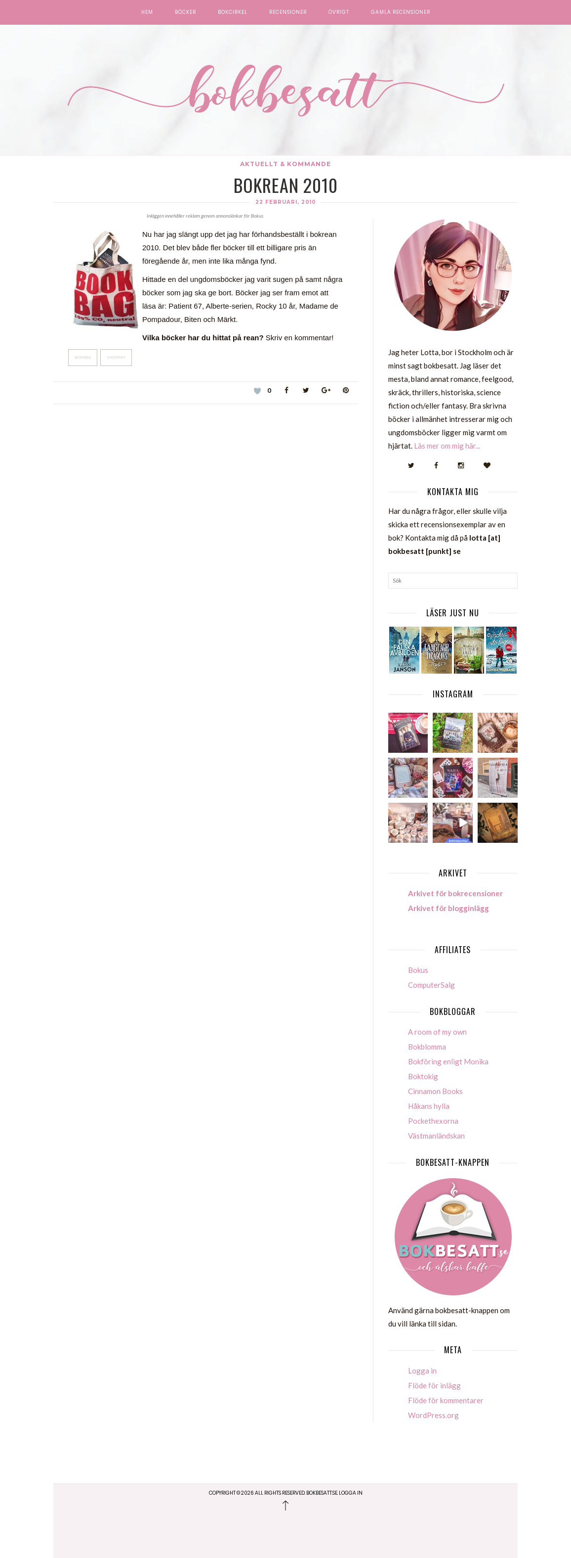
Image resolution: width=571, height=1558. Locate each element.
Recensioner (288, 12)
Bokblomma (427, 1046)
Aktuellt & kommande (285, 164)
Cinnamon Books (435, 1091)
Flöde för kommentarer (446, 1400)
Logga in (422, 1370)
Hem (147, 12)
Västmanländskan (436, 1135)
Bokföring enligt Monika (448, 1061)
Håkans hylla (428, 1105)
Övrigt (338, 12)
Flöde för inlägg (434, 1385)
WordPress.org (433, 1415)
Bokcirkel (232, 12)
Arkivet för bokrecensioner (455, 893)
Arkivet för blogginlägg (448, 908)
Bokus (418, 969)
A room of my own (437, 1031)
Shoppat (116, 357)
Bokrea (83, 357)
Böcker (185, 12)
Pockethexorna (433, 1120)
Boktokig (423, 1076)
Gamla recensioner (400, 12)
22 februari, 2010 (285, 202)
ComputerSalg (431, 984)
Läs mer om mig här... (447, 445)
